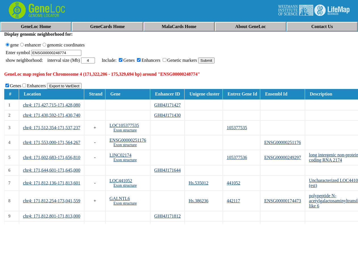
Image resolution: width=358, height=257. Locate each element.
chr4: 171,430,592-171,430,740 (51, 115)
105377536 (237, 157)
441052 (233, 182)
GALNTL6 (119, 198)
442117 (233, 200)
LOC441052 (120, 180)
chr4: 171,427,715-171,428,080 (51, 105)
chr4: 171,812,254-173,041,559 (51, 200)
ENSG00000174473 (282, 200)
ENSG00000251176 (127, 140)
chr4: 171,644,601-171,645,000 (51, 170)
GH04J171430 (167, 115)
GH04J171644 (167, 170)
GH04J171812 (167, 216)
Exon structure (125, 130)
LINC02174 (120, 155)
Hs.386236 (198, 200)
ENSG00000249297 (282, 157)
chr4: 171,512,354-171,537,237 (51, 127)
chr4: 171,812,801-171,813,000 (51, 216)
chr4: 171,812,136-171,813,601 (51, 182)
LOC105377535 (124, 125)
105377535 (237, 127)
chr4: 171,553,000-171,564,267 (51, 142)
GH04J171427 (167, 105)
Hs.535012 (198, 182)
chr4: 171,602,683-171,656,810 (51, 157)
